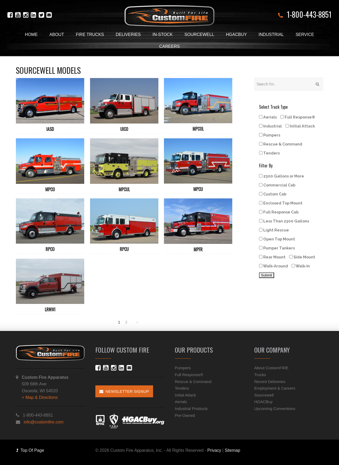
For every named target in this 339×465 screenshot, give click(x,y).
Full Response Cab (278, 212)
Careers (169, 46)
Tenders (269, 153)
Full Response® (297, 117)
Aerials (268, 117)
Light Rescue (274, 230)
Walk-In (301, 266)
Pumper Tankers (277, 248)
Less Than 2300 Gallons (284, 221)
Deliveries (128, 34)
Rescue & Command (280, 144)
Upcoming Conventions (274, 408)
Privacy (214, 450)
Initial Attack (300, 126)
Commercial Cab (277, 185)
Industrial (271, 34)
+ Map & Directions (40, 397)
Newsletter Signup (124, 391)
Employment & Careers (274, 388)
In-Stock (163, 34)
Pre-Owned (185, 415)
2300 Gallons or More (281, 176)
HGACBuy (236, 34)
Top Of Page (30, 450)
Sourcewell (199, 34)
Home (31, 34)
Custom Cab (272, 194)
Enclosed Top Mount (280, 203)
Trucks (260, 374)
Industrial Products (191, 408)
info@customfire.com (44, 422)
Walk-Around (273, 266)
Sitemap (232, 450)
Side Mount (302, 257)
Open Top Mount (277, 239)
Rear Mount (272, 257)
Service (305, 34)
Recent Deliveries (270, 381)
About (57, 34)
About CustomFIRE (271, 368)
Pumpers (269, 135)
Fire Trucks (90, 34)
